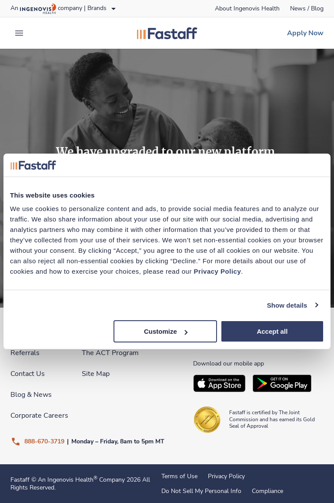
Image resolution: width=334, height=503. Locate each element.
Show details (287, 305)
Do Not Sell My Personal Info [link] (201, 491)
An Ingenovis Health (66, 480)
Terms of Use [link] (179, 476)
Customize (165, 331)
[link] (247, 8)
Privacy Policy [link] (226, 476)
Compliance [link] (267, 491)
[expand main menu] (19, 33)
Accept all (272, 331)
